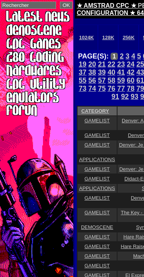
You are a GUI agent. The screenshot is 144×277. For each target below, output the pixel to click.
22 (111, 64)
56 (92, 80)
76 (111, 88)
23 (121, 64)
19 (82, 64)
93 (134, 96)
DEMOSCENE (97, 227)
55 (82, 80)
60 (130, 80)
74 (92, 88)
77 (121, 88)
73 (82, 88)
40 (111, 72)
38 (92, 72)
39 (102, 72)
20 (92, 64)
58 (111, 80)
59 (121, 80)
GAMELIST (97, 120)
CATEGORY (95, 111)
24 (130, 64)
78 (130, 88)
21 (102, 64)
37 (82, 72)
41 (121, 72)
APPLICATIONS (97, 159)
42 (130, 72)
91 (115, 96)
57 (102, 80)
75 (102, 88)
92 (125, 96)
